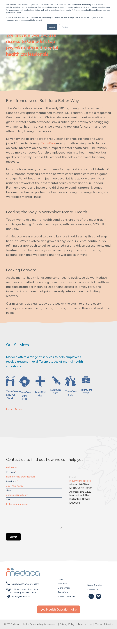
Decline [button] (65, 27)
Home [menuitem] (61, 579)
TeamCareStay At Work (12, 395)
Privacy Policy (67, 624)
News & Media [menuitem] (94, 585)
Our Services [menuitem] (64, 587)
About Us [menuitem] (62, 583)
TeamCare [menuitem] (63, 592)
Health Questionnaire (58, 609)
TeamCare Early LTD (25, 396)
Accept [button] (52, 27)
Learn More (14, 409)
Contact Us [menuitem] (92, 589)
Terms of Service (104, 624)
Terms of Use (85, 624)
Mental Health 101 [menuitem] (67, 596)
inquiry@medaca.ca (20, 596)
